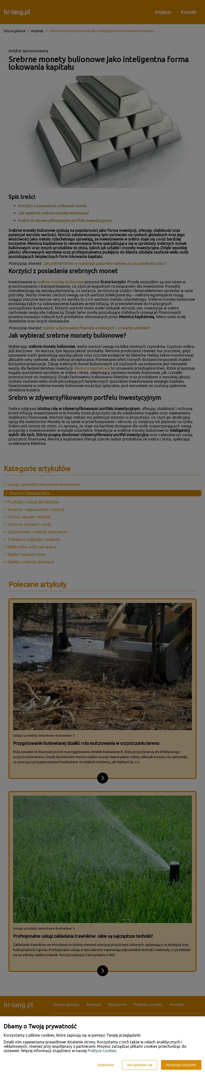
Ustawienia (105, 1065)
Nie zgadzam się (139, 1065)
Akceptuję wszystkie (181, 1065)
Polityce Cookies (102, 1050)
